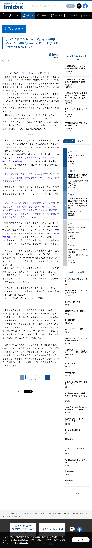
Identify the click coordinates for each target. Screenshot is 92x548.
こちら (25, 543)
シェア (20, 391)
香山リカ (54, 54)
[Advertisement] (21, 426)
